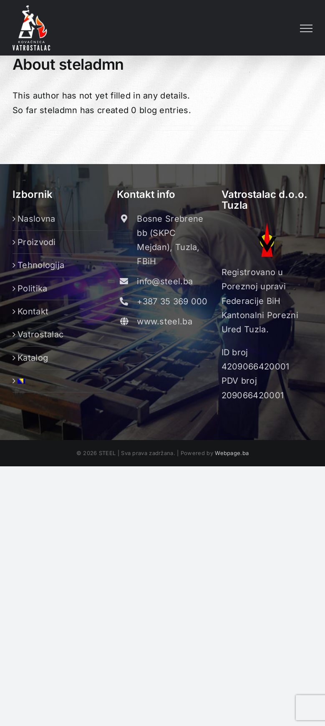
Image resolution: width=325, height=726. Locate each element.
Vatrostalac (40, 334)
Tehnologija (41, 265)
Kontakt (33, 311)
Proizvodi (37, 242)
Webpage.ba (232, 453)
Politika (32, 288)
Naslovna (36, 219)
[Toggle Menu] (306, 28)
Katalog (33, 358)
